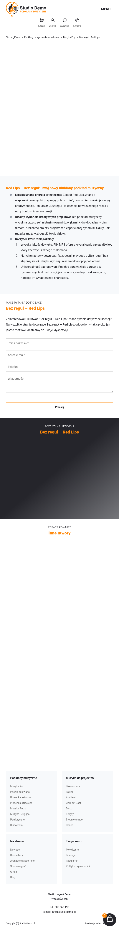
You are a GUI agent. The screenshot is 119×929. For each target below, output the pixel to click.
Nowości (15, 849)
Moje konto (72, 849)
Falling (70, 791)
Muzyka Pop (69, 37)
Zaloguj (52, 22)
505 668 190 (62, 907)
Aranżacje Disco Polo (22, 860)
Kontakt (77, 22)
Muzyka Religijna (20, 814)
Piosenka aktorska (21, 797)
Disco (69, 808)
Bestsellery (16, 855)
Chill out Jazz (74, 802)
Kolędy (70, 814)
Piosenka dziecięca (21, 802)
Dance (69, 825)
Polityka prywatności (78, 866)
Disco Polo (16, 825)
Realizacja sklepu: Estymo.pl (99, 923)
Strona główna (13, 37)
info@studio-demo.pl (64, 911)
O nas (13, 871)
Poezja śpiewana (20, 791)
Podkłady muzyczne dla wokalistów (41, 37)
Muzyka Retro (18, 808)
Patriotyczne (17, 819)
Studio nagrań (18, 866)
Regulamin (72, 860)
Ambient (71, 797)
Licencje (71, 855)
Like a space (73, 786)
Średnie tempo (74, 819)
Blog (12, 877)
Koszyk (41, 22)
